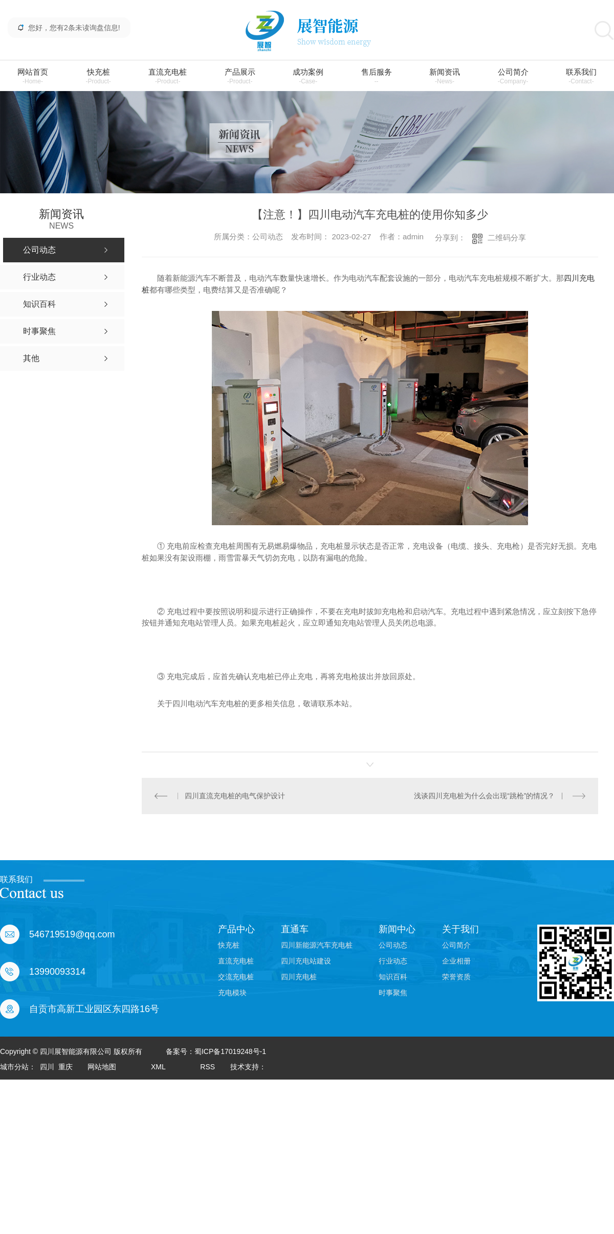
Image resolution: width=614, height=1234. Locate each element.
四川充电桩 (299, 977)
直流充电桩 (167, 76)
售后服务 (376, 76)
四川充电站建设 (306, 961)
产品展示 (240, 76)
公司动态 (393, 945)
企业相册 (456, 961)
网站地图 (101, 1067)
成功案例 (308, 76)
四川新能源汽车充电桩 (317, 945)
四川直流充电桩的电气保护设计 (235, 796)
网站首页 (32, 76)
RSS (207, 1067)
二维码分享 (507, 237)
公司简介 (513, 76)
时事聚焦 (393, 993)
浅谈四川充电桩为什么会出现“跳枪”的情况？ (484, 796)
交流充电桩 (236, 977)
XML (158, 1067)
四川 (47, 1067)
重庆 (65, 1067)
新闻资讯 (444, 76)
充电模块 (232, 993)
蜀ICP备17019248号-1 (230, 1051)
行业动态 (393, 961)
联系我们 (581, 76)
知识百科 (393, 977)
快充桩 (98, 76)
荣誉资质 (456, 977)
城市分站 (14, 1067)
